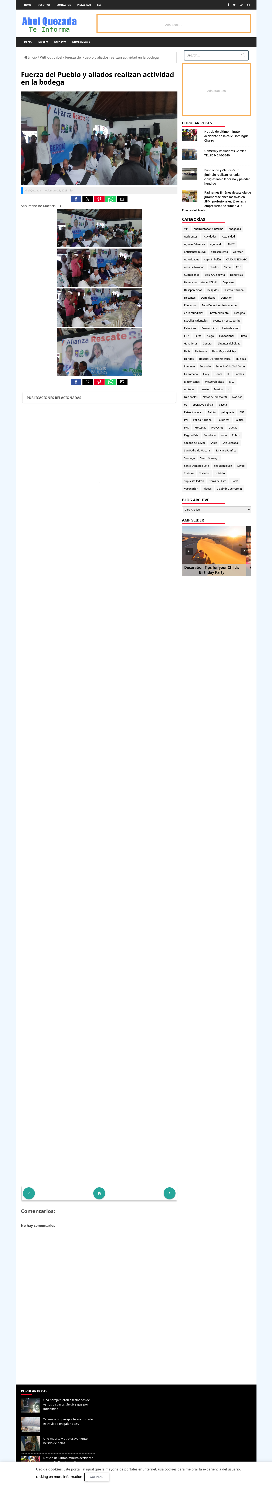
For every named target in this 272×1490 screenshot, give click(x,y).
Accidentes (190, 236)
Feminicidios (209, 328)
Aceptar (96, 1477)
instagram (84, 4)
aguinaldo (216, 244)
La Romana (191, 374)
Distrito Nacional (234, 290)
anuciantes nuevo (195, 252)
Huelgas (241, 359)
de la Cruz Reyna (215, 275)
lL (228, 374)
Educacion (190, 305)
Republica (210, 435)
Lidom (218, 374)
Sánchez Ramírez (226, 450)
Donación (226, 297)
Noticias (237, 397)
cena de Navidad (194, 267)
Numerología (81, 42)
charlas (214, 267)
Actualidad (228, 236)
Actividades (210, 236)
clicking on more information (59, 1476)
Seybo (241, 466)
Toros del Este (217, 481)
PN (186, 420)
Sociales (189, 473)
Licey (206, 374)
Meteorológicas (214, 382)
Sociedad (204, 473)
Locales (43, 42)
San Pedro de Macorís (197, 450)
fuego (210, 336)
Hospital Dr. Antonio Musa (215, 359)
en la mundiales (194, 313)
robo (224, 435)
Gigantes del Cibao (229, 343)
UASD (234, 481)
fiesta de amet (230, 328)
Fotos (198, 336)
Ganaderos (190, 343)
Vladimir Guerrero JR (229, 489)
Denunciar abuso (116, 1395)
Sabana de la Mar (194, 443)
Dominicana (208, 297)
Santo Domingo (209, 458)
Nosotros (43, 4)
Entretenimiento (219, 313)
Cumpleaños (192, 275)
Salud (214, 443)
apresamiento (219, 252)
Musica (218, 389)
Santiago (189, 458)
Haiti (187, 351)
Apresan (238, 252)
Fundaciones (226, 336)
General (207, 343)
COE (238, 267)
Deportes (60, 42)
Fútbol (243, 336)
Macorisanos (192, 382)
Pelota (211, 412)
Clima (227, 267)
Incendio (205, 366)
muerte (204, 389)
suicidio (220, 473)
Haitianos (201, 351)
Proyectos (217, 427)
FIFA (187, 336)
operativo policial (203, 404)
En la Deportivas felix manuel (219, 305)
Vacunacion (191, 489)
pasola (223, 404)
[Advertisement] (99, 1353)
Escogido (239, 313)
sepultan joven (223, 466)
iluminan (189, 366)
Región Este (191, 435)
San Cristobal (230, 443)
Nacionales (191, 397)
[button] (76, 199)
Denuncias (236, 275)
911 (186, 229)
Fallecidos (190, 328)
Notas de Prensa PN (215, 397)
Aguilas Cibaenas (194, 244)
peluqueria (227, 412)
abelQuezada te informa (208, 229)
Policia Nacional (202, 420)
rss (99, 4)
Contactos (64, 4)
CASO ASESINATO (236, 259)
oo (185, 404)
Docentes (190, 297)
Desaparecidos (193, 290)
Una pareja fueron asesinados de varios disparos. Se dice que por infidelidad (66, 1404)
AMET (231, 244)
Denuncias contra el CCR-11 (201, 282)
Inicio (28, 42)
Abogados (235, 229)
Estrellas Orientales (196, 320)
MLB (231, 382)
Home (27, 4)
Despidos (213, 290)
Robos (236, 435)
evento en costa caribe (226, 320)
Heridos (189, 359)
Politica (239, 420)
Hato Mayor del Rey (224, 351)
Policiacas (224, 420)
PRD (186, 427)
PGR (242, 412)
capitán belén (212, 259)
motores (189, 389)
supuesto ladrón (194, 481)
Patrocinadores (193, 412)
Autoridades (191, 259)
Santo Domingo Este (196, 466)
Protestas (200, 427)
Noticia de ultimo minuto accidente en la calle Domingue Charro (226, 135)
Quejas (233, 427)
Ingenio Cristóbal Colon (230, 366)
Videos (207, 489)
